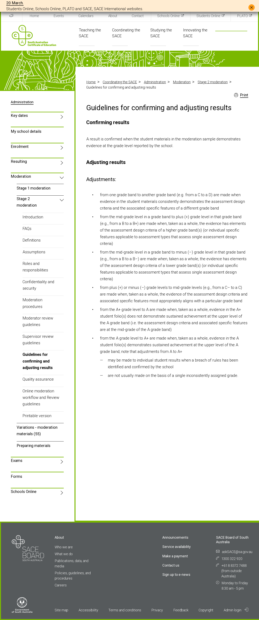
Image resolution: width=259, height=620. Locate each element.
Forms (16, 476)
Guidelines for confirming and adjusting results (38, 361)
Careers (61, 585)
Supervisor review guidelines (38, 339)
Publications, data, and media (71, 563)
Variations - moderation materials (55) (37, 430)
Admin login (236, 610)
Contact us (170, 565)
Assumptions (34, 252)
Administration (155, 82)
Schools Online (168, 16)
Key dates (19, 115)
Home (34, 16)
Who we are (64, 547)
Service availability (176, 547)
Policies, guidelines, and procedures (73, 575)
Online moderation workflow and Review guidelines (41, 398)
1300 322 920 (232, 559)
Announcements (175, 537)
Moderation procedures (32, 303)
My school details (26, 131)
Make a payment (175, 556)
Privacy (157, 610)
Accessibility (88, 610)
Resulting (19, 161)
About (112, 16)
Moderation (182, 82)
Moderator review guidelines (38, 321)
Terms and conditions (124, 610)
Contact (138, 16)
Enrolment (20, 146)
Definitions (32, 240)
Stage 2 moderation (213, 82)
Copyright (206, 610)
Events (59, 16)
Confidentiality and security (38, 285)
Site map (61, 610)
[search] (226, 36)
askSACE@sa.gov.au (237, 552)
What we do (64, 554)
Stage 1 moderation (33, 188)
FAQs (27, 228)
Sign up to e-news (176, 574)
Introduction (33, 217)
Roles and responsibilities (35, 266)
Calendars (86, 16)
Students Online (208, 16)
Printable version (37, 415)
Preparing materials (33, 445)
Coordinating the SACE (120, 82)
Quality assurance (38, 379)
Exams (16, 460)
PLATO (242, 16)
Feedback (180, 610)
